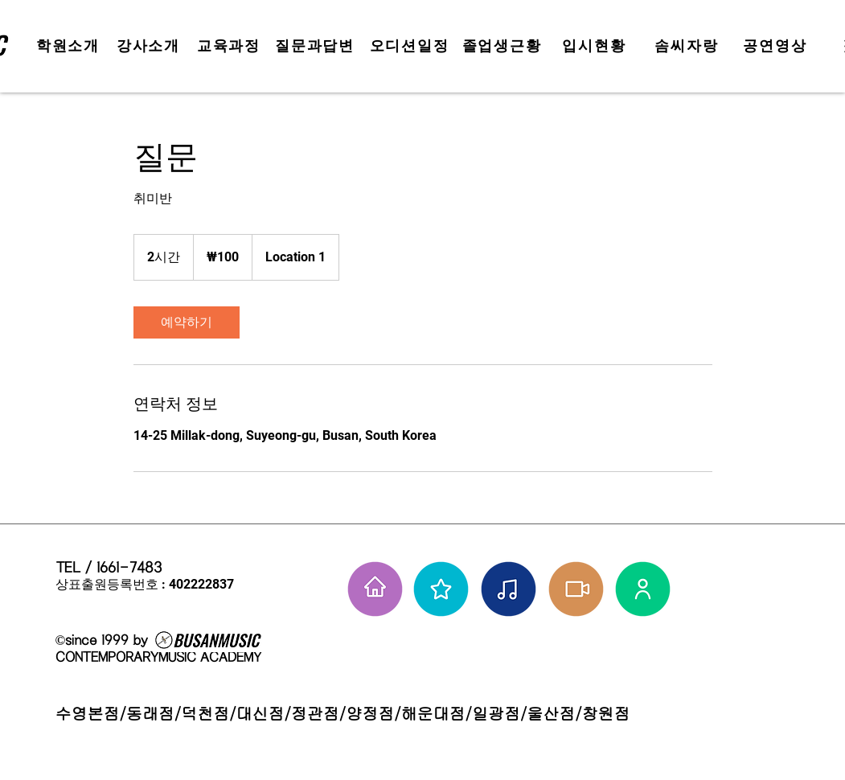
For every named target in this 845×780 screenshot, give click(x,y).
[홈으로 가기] (375, 589)
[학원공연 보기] (576, 589)
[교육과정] (231, 46)
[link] (186, 322)
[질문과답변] (317, 46)
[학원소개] (70, 46)
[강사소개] (150, 46)
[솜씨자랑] (688, 46)
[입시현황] (596, 46)
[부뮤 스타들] (441, 589)
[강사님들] (643, 589)
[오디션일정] (411, 46)
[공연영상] (777, 46)
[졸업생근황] (503, 46)
